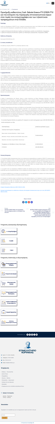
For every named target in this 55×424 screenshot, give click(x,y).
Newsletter (4, 384)
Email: (8, 362)
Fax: (7, 360)
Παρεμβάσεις (5, 376)
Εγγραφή (5, 417)
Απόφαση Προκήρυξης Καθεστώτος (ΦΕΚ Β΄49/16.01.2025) (13, 187)
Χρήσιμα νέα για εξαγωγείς (8, 382)
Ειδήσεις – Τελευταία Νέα (7, 371)
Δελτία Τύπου (5, 373)
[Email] (8, 415)
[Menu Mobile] (53, 3)
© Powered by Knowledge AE (27, 422)
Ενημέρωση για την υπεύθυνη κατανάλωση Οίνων (13, 386)
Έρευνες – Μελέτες (6, 378)
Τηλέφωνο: (8, 357)
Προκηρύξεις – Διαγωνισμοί (8, 380)
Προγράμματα (15, 9)
